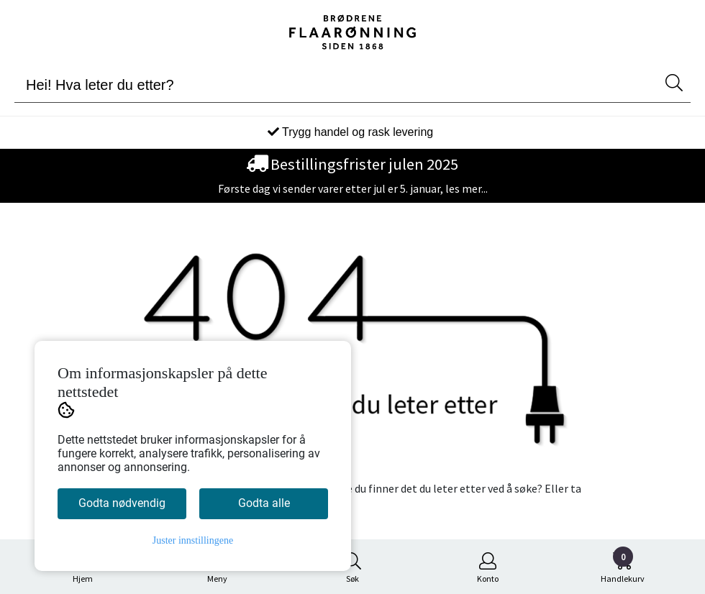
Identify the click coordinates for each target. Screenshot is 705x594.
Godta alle (264, 503)
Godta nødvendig (121, 503)
